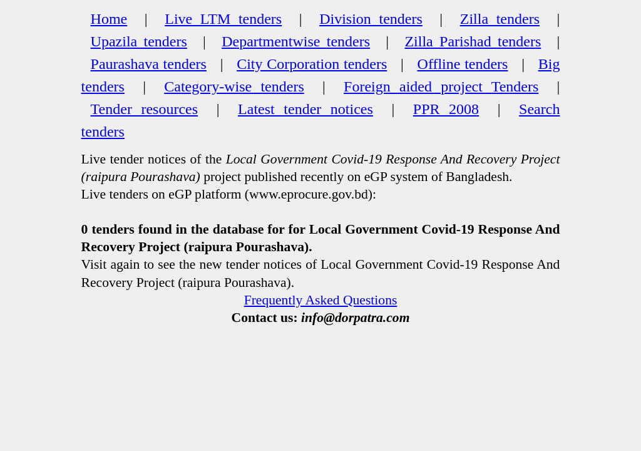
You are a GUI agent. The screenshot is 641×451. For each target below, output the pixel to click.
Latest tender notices (305, 109)
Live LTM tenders (223, 19)
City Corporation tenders (312, 64)
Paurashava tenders (149, 64)
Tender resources (144, 109)
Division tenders (371, 19)
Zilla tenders (500, 19)
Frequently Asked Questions (320, 300)
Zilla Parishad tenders (472, 41)
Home (109, 19)
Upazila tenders (139, 41)
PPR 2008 (446, 109)
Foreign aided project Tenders (441, 86)
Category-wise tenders (234, 86)
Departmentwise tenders (296, 41)
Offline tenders (463, 64)
